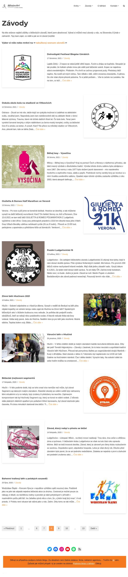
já (113, 561)
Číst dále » (67, 81)
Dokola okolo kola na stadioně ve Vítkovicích (27, 103)
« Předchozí (9, 529)
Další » (94, 529)
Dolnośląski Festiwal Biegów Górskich (68, 54)
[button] (79, 5)
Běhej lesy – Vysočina (59, 153)
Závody (67, 58)
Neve (4, 574)
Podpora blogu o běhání (83, 564)
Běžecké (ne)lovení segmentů (18, 378)
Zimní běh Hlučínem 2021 (16, 296)
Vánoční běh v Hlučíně (59, 334)
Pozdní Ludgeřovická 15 (60, 250)
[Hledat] (124, 6)
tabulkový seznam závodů (50, 43)
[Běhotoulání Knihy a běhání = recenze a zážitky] (14, 6)
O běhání (102, 6)
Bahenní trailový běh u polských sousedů (25, 479)
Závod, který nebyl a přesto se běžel (67, 428)
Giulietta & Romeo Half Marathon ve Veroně (26, 201)
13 (83, 529)
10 (67, 529)
